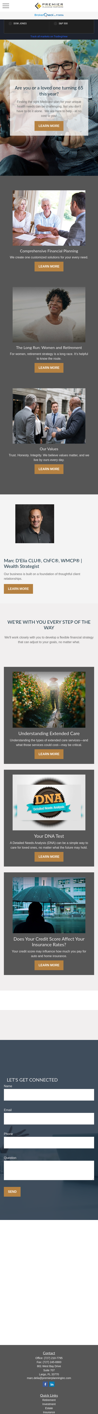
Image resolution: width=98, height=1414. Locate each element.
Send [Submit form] (12, 1191)
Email (8, 1110)
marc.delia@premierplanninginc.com (49, 1378)
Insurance (49, 1412)
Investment (49, 1404)
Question (10, 1158)
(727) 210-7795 (53, 1358)
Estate (49, 1408)
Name (8, 1086)
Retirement (49, 1400)
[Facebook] (45, 1384)
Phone (8, 1134)
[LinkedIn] (52, 1384)
